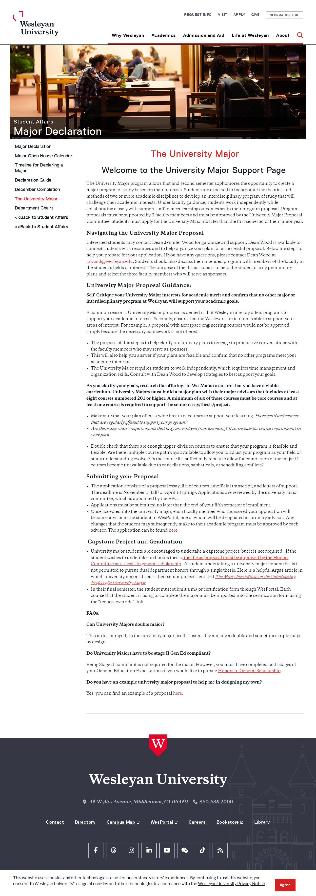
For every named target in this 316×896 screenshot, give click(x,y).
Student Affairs (33, 122)
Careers (197, 822)
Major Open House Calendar (43, 156)
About (283, 35)
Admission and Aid (203, 35)
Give (255, 14)
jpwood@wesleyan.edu (109, 262)
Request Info (198, 14)
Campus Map (121, 822)
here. (178, 694)
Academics (164, 35)
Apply (239, 14)
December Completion (37, 189)
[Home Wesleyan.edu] (49, 27)
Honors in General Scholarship (249, 671)
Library (262, 822)
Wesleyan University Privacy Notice (231, 883)
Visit (222, 14)
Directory (85, 822)
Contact (55, 822)
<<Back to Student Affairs (41, 217)
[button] (298, 33)
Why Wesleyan (128, 35)
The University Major (36, 199)
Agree (285, 884)
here (173, 531)
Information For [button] (284, 15)
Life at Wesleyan (250, 35)
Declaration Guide (33, 180)
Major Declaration (58, 131)
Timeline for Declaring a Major (39, 167)
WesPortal (162, 822)
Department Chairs (34, 208)
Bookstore (228, 822)
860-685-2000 (216, 802)
